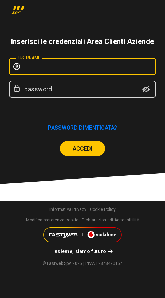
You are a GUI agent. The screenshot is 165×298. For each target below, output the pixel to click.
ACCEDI (82, 148)
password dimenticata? (82, 127)
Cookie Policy (103, 209)
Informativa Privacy (67, 209)
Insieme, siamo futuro (79, 251)
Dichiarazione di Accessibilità (110, 219)
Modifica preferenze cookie (52, 219)
